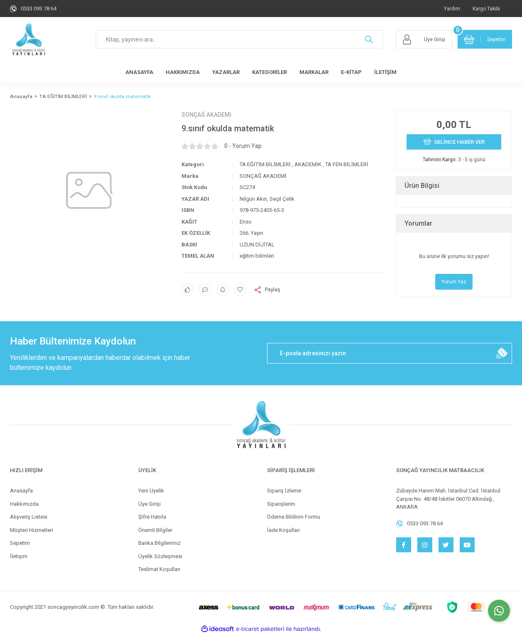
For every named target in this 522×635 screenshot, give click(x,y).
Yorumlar (418, 223)
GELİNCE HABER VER (454, 141)
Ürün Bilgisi (421, 186)
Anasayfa (21, 490)
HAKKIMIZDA (183, 72)
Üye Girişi (149, 504)
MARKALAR (313, 72)
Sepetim (20, 543)
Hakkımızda (24, 504)
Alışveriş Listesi (28, 517)
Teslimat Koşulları (159, 569)
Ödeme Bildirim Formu (293, 517)
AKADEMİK (307, 164)
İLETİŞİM (385, 72)
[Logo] (29, 39)
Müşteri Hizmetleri (31, 530)
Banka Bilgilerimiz (159, 543)
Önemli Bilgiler (155, 530)
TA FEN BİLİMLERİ (346, 164)
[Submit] (501, 353)
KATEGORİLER (269, 72)
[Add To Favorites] (240, 289)
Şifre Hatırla (152, 517)
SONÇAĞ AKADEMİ (206, 114)
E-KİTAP (351, 72)
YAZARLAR (226, 72)
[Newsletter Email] (389, 353)
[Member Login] (424, 39)
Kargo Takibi (486, 9)
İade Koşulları (283, 530)
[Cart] (485, 39)
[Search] (239, 39)
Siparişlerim (281, 504)
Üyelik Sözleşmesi (160, 556)
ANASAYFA (139, 72)
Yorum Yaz (453, 282)
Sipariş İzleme (284, 490)
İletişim (18, 556)
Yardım (452, 9)
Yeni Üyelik (151, 490)
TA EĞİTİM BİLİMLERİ (265, 164)
